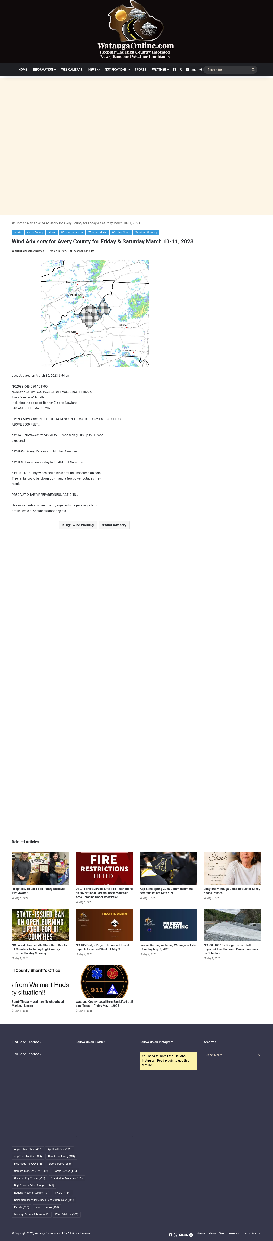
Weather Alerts (97, 232)
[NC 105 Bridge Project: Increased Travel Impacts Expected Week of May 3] (104, 925)
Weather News (121, 232)
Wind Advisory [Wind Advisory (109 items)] (66, 1214)
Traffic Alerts (251, 1233)
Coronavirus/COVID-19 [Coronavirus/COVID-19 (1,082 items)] (31, 1171)
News (92, 69)
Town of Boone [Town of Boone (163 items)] (47, 1207)
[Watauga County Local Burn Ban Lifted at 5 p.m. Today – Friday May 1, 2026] (104, 981)
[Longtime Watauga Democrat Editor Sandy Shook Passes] (232, 868)
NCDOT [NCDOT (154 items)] (63, 1192)
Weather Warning (146, 232)
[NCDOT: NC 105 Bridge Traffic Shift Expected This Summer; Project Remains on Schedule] (232, 925)
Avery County (35, 232)
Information (43, 69)
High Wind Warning (79, 525)
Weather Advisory (72, 232)
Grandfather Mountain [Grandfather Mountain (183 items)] (67, 1178)
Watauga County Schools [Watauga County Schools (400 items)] (31, 1214)
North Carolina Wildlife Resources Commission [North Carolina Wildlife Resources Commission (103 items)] (44, 1200)
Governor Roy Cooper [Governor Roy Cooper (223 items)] (29, 1178)
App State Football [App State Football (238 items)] (28, 1156)
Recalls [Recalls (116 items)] (21, 1207)
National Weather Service (29, 251)
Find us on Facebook (26, 1054)
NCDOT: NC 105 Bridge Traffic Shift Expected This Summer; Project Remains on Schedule (231, 949)
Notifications (115, 69)
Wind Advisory (115, 525)
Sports (140, 69)
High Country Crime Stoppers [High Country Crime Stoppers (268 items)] (34, 1185)
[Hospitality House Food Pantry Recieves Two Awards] (40, 868)
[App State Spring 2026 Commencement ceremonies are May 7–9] (168, 868)
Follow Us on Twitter (90, 1042)
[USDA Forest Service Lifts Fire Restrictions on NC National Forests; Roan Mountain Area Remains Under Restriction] (104, 868)
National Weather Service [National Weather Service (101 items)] (31, 1192)
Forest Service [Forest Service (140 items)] (65, 1171)
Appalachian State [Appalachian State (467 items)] (28, 1149)
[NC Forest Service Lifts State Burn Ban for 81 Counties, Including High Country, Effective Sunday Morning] (40, 925)
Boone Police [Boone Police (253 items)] (60, 1163)
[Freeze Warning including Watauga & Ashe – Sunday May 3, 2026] (168, 925)
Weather (159, 69)
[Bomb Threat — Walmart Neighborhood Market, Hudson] (40, 981)
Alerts (31, 223)
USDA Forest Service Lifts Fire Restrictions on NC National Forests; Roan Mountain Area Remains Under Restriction (104, 893)
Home (23, 69)
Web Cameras (71, 69)
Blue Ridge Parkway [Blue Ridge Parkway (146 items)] (28, 1163)
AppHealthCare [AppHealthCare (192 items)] (59, 1149)
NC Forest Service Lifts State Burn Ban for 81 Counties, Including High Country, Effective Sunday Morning (40, 949)
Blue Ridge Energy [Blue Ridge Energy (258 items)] (61, 1156)
